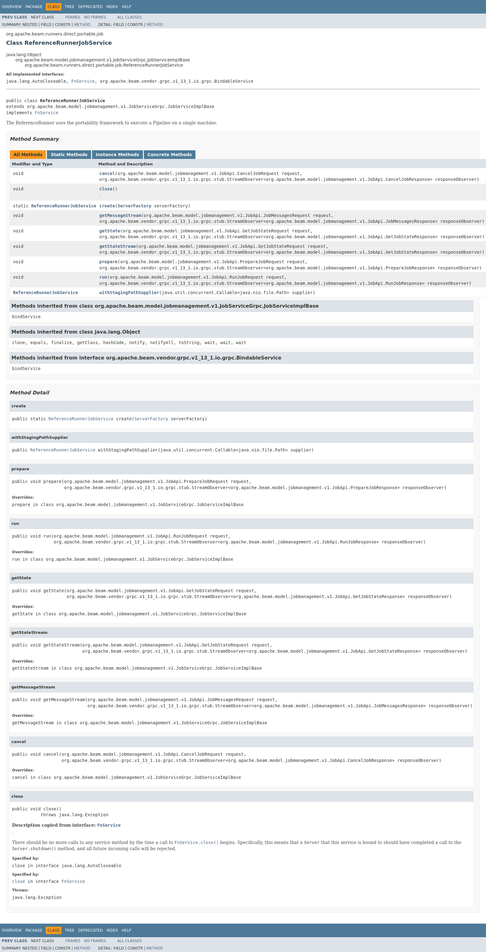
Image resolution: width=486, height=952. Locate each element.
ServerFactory (135, 205)
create (107, 205)
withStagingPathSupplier (129, 292)
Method (82, 25)
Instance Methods (117, 154)
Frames (73, 17)
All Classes (129, 17)
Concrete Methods (170, 154)
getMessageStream (120, 215)
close (105, 188)
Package (33, 7)
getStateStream (117, 246)
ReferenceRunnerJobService (63, 205)
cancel (107, 173)
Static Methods (69, 154)
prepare (108, 261)
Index (112, 7)
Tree (69, 7)
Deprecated (90, 7)
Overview (12, 7)
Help (126, 7)
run (103, 277)
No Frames (95, 17)
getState (109, 230)
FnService (83, 81)
